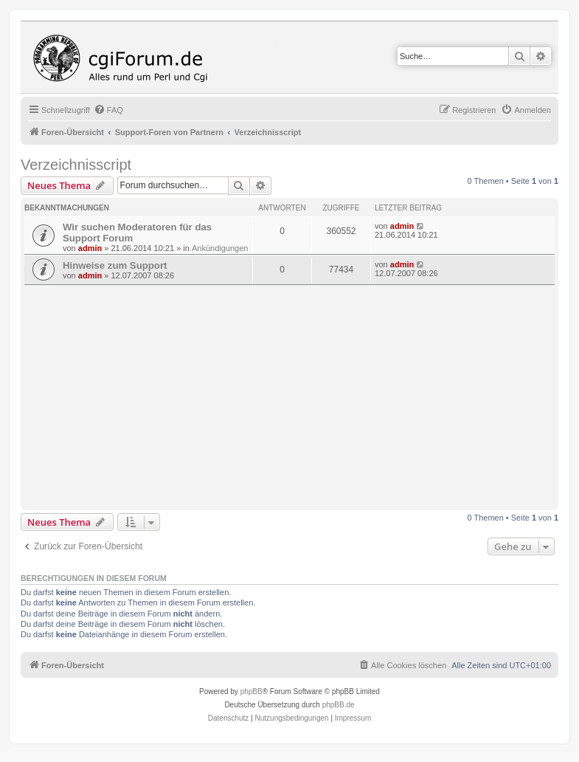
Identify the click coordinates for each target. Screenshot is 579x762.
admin (90, 248)
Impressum (353, 718)
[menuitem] (108, 110)
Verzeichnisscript (76, 165)
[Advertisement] (301, 395)
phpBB (251, 691)
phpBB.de (338, 705)
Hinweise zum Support (115, 265)
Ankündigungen (220, 248)
